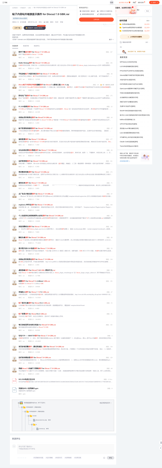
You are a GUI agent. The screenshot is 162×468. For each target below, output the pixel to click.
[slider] (22, 458)
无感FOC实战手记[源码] (127, 106)
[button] (111, 40)
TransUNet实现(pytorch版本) (129, 146)
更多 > (148, 20)
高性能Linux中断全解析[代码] (129, 128)
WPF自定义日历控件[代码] (128, 62)
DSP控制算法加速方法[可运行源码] (131, 84)
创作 (154, 2)
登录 (111, 2)
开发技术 (23, 8)
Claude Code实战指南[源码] (129, 142)
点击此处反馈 (125, 161)
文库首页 (15, 8)
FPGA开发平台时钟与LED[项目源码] (131, 71)
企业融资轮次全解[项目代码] (129, 97)
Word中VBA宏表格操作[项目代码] (130, 111)
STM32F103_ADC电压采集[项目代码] (131, 137)
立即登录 (96, 19)
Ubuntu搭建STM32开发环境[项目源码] (132, 75)
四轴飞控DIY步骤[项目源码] (129, 102)
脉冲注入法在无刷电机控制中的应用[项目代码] (135, 115)
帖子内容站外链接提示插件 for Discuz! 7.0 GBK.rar (40, 14)
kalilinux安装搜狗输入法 (127, 119)
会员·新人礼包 (124, 2)
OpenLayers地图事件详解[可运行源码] (132, 88)
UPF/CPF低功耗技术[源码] (128, 124)
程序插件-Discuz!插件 (20, 18)
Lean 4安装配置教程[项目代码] (129, 133)
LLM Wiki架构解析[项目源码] (129, 66)
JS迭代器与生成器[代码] (127, 80)
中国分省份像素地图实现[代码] (129, 93)
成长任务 (141, 2)
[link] (15, 8)
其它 (29, 8)
